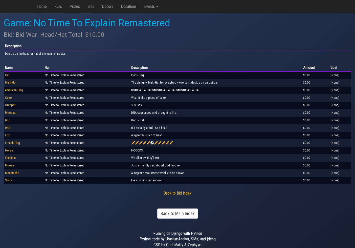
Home (42, 6)
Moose (9, 165)
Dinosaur (10, 113)
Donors (107, 6)
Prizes (75, 6)
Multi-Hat (10, 82)
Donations (129, 6)
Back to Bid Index (177, 193)
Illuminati (10, 158)
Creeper (10, 105)
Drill (7, 128)
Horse (9, 150)
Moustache (12, 173)
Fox (7, 135)
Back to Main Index (178, 213)
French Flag (12, 143)
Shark (8, 180)
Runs (58, 6)
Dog (7, 120)
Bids (90, 6)
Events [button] (151, 6)
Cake (8, 98)
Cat (7, 75)
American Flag (14, 90)
